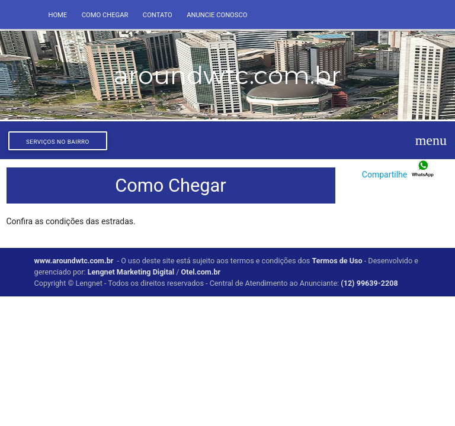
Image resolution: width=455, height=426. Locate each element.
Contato (157, 15)
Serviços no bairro (57, 141)
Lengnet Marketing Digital (131, 271)
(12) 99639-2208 (369, 283)
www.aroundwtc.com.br (74, 260)
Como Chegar (105, 15)
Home (57, 15)
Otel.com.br (200, 271)
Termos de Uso (337, 260)
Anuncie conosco (217, 15)
